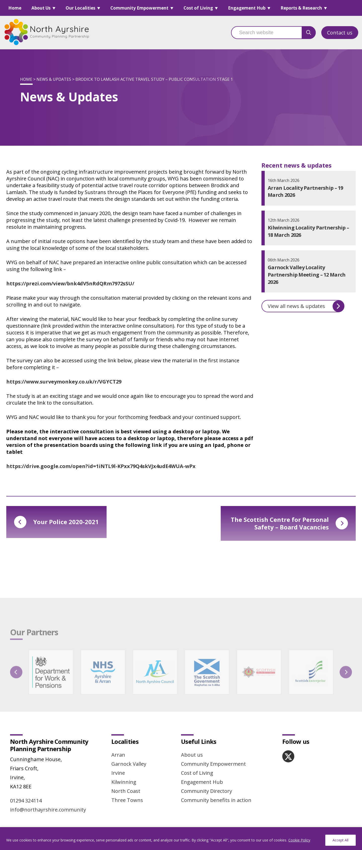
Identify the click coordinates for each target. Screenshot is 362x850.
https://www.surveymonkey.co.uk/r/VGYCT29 (63, 381)
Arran (118, 754)
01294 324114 (26, 800)
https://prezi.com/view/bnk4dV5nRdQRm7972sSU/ (70, 283)
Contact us (339, 32)
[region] (181, 838)
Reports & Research (301, 8)
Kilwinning (123, 782)
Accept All (340, 840)
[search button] (309, 32)
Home (14, 8)
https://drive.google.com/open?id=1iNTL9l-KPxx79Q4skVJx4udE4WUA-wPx (101, 466)
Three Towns (127, 800)
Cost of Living (198, 8)
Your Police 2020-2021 (56, 522)
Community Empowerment (139, 8)
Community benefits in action (216, 800)
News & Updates (53, 79)
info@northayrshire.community (48, 809)
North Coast (125, 791)
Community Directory (206, 791)
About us (192, 754)
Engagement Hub (246, 8)
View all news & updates (306, 306)
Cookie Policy (299, 840)
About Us (41, 8)
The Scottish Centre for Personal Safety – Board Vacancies (289, 523)
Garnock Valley (128, 763)
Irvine (118, 772)
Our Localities (80, 8)
